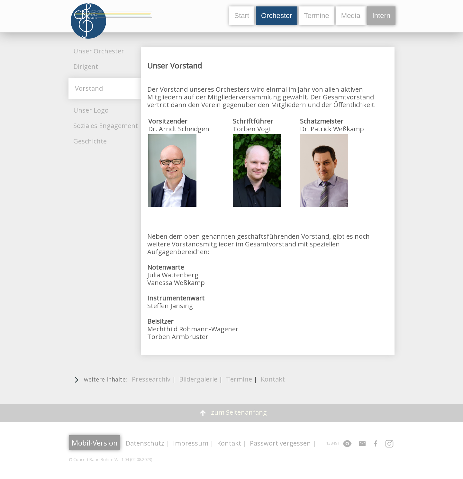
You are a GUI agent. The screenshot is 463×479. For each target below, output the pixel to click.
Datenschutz (145, 443)
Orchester (276, 16)
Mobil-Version (95, 442)
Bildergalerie (198, 379)
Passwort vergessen (280, 443)
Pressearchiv (151, 379)
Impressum (190, 443)
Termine (316, 16)
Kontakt (273, 379)
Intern (381, 16)
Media (350, 16)
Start (241, 16)
